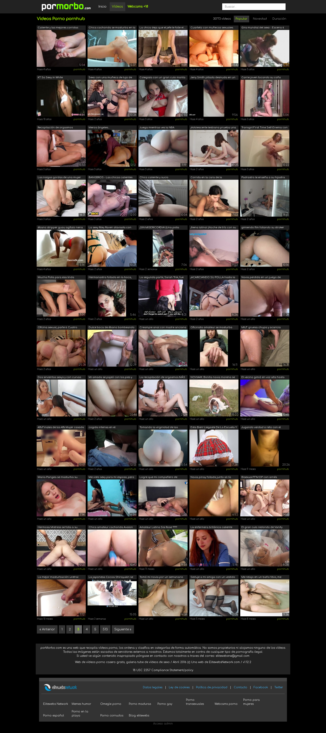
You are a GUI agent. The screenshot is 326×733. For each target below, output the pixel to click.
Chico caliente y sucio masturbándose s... (154, 178)
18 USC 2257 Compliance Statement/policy (163, 670)
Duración (279, 18)
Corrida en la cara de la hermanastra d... (206, 178)
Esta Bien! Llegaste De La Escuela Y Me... (213, 428)
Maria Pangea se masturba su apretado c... (57, 478)
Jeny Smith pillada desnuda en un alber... (212, 78)
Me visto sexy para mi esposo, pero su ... (111, 478)
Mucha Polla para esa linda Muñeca (56, 278)
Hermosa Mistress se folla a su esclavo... (57, 528)
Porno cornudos (111, 715)
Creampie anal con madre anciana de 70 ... (163, 328)
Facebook (261, 687)
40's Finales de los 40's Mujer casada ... (61, 428)
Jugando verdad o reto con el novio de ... (261, 428)
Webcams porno (226, 704)
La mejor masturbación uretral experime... (58, 577)
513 (105, 629)
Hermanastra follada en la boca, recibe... (110, 278)
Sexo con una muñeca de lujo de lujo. (110, 78)
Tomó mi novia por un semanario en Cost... (161, 577)
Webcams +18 (137, 6)
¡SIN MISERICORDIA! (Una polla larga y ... (159, 228)
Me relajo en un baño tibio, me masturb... (261, 577)
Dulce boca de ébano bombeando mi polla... (111, 328)
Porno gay (164, 704)
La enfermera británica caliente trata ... (211, 528)
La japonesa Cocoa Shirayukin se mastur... (111, 577)
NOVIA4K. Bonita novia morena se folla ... (212, 378)
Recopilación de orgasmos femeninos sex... (55, 128)
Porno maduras (140, 704)
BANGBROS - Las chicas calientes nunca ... (110, 178)
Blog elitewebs (139, 715)
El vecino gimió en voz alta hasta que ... (262, 378)
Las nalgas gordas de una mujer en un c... (59, 178)
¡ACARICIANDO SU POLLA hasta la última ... (212, 278)
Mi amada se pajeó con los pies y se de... (110, 378)
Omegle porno (110, 704)
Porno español (53, 715)
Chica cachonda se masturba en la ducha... (112, 28)
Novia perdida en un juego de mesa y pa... (261, 278)
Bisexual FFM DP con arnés (259, 477)
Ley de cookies (179, 687)
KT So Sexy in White (50, 77)
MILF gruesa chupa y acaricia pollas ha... (261, 328)
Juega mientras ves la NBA (157, 127)
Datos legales (152, 687)
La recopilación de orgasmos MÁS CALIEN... (162, 378)
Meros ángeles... (99, 127)
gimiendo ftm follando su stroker (262, 227)
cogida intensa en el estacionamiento (102, 428)
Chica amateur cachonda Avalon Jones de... (111, 528)
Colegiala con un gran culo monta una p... (162, 78)
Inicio (102, 6)
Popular (241, 18)
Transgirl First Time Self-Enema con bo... (264, 128)
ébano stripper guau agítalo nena (60, 227)
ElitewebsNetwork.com (224, 662)
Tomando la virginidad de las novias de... (159, 428)
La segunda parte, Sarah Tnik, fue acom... (162, 278)
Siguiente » (122, 629)
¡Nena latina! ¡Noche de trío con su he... (213, 228)
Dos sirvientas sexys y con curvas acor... (59, 378)
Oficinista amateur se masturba (211, 327)
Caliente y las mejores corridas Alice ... (58, 28)
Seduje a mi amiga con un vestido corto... (212, 577)
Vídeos (117, 6)
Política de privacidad (211, 687)
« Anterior (47, 629)
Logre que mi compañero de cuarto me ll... (158, 478)
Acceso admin (163, 723)
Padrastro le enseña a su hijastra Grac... (263, 178)
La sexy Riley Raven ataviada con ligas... (110, 228)
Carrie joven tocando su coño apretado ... (261, 78)
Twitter (278, 687)
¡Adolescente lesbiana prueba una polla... (213, 128)
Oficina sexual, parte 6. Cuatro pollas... (57, 328)
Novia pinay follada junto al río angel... (210, 478)
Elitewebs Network (55, 704)
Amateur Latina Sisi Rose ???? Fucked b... (158, 528)
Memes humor (81, 704)
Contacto (240, 687)
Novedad (260, 18)
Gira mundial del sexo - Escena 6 (262, 27)
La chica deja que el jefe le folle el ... (163, 27)
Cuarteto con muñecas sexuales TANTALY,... (211, 28)
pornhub (79, 69)
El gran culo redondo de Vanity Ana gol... (261, 528)
